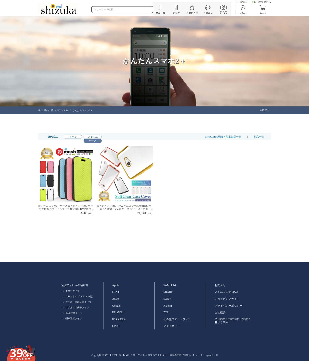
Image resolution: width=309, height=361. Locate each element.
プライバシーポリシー (228, 305)
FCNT (115, 291)
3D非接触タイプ (73, 313)
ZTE (165, 312)
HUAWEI (117, 312)
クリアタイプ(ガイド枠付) (79, 296)
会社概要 (220, 312)
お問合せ (220, 285)
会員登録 (242, 2)
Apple (115, 285)
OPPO (115, 326)
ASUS (115, 298)
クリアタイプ (72, 291)
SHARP (167, 291)
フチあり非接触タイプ (77, 307)
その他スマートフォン (177, 319)
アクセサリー (171, 326)
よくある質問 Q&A (226, 291)
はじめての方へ (261, 2)
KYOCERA (119, 319)
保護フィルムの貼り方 (74, 285)
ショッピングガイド (227, 298)
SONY (167, 298)
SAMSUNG (170, 285)
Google (116, 305)
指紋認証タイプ (73, 318)
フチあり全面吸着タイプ (78, 302)
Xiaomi (167, 305)
